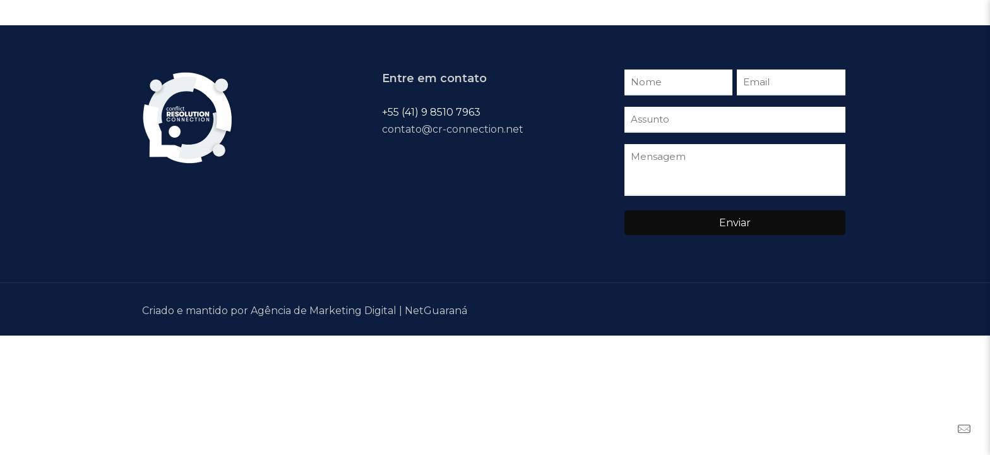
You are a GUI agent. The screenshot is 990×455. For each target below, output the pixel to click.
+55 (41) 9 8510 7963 (431, 112)
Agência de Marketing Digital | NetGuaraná (359, 311)
